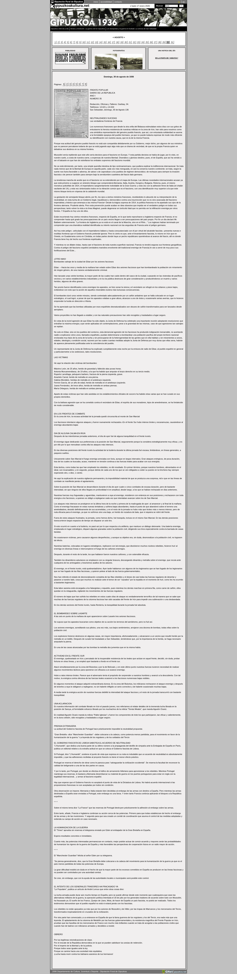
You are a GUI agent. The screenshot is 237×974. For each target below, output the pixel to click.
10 (83, 42)
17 (113, 42)
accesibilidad (106, 2)
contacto (118, 2)
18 (117, 42)
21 (130, 42)
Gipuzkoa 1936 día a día (60, 29)
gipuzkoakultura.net (72, 6)
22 (134, 42)
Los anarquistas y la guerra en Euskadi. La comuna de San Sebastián (132, 29)
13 (96, 42)
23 (138, 42)
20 (126, 42)
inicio (96, 2)
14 (100, 42)
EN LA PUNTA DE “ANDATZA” (166, 58)
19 (121, 42)
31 (172, 42)
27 (155, 42)
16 (109, 42)
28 (159, 42)
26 (151, 42)
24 (142, 42)
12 (92, 42)
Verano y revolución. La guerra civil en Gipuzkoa (87, 29)
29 (163, 42)
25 (147, 42)
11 (88, 42)
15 (104, 42)
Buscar (159, 6)
